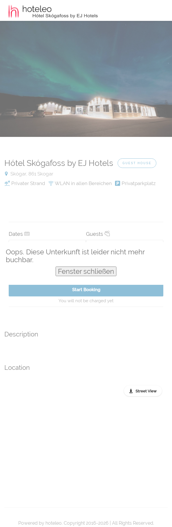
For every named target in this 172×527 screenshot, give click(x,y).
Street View (146, 391)
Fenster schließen (86, 271)
